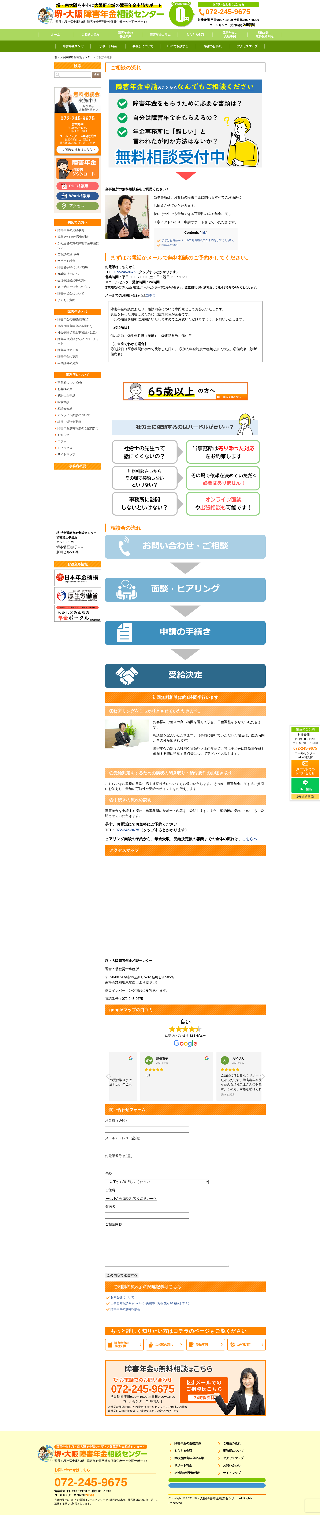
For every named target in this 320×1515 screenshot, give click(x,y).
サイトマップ (66, 454)
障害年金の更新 (67, 356)
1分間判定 (244, 1344)
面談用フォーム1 (177, 1480)
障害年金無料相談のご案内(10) (77, 428)
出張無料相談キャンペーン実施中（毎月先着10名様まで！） (151, 1303)
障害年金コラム (160, 34)
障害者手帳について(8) (72, 267)
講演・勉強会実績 (69, 421)
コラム (61, 441)
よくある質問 (66, 300)
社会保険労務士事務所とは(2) (77, 332)
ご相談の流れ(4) (68, 254)
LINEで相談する (178, 46)
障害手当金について (70, 293)
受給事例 (202, 1344)
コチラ (151, 295)
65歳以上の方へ (68, 273)
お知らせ (63, 434)
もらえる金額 (195, 34)
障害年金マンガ (73, 46)
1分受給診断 (305, 796)
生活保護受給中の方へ (72, 280)
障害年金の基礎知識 (125, 34)
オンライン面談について (73, 415)
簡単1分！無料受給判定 (265, 34)
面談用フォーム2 (177, 1485)
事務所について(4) (69, 382)
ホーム (55, 34)
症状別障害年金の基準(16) (74, 326)
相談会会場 (64, 408)
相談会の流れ (169, 245)
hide (203, 232)
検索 (96, 74)
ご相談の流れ (90, 34)
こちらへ (249, 839)
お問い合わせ (232, 1465)
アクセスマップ (247, 46)
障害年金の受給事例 (230, 34)
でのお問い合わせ (305, 771)
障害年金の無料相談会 (125, 1309)
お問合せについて (122, 1297)
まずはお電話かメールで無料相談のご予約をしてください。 (198, 240)
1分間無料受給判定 (187, 1472)
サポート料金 (108, 46)
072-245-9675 (124, 272)
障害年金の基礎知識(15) (73, 319)
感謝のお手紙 (213, 46)
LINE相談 (305, 789)
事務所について (143, 46)
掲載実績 (63, 402)
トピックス (64, 448)
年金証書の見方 (67, 363)
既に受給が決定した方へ (73, 287)
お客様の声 (64, 389)
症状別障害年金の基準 (189, 1458)
